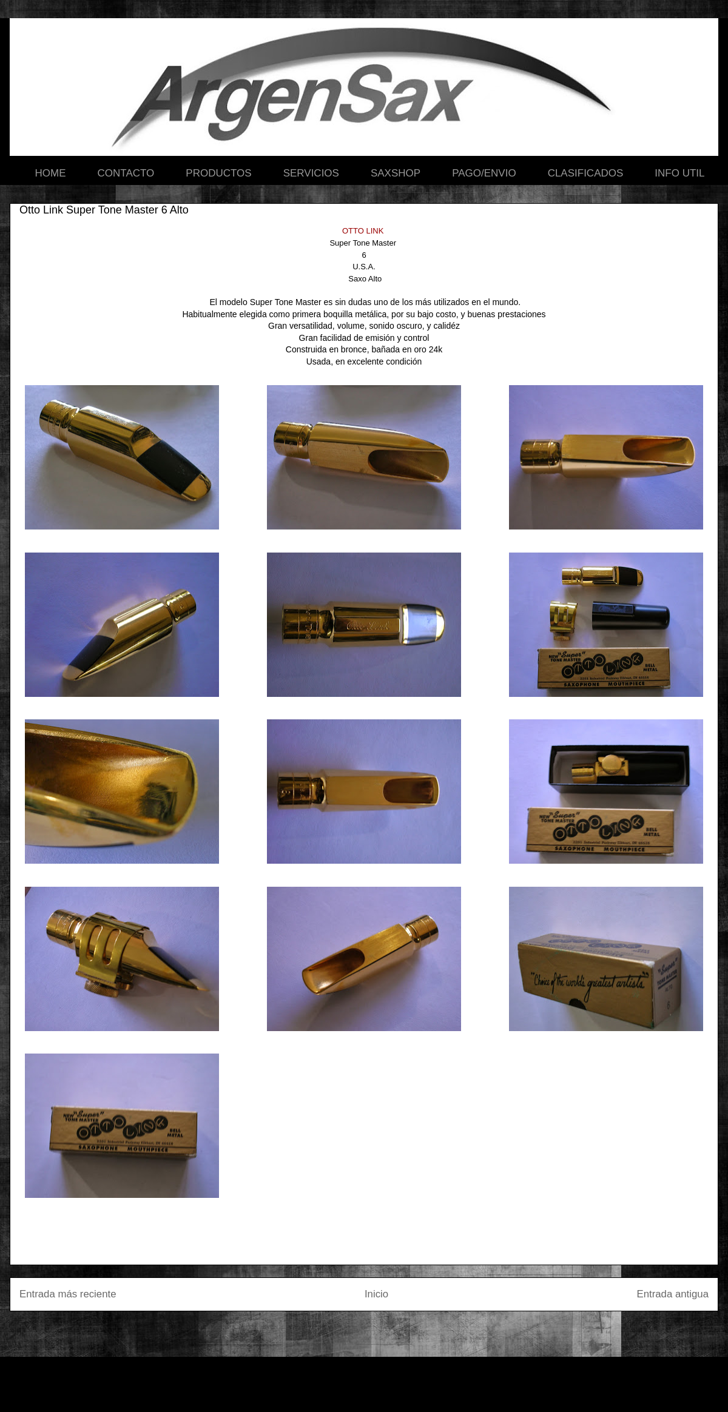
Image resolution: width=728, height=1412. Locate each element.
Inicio (376, 1294)
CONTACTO (126, 173)
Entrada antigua (673, 1294)
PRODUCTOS (218, 173)
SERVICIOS (311, 173)
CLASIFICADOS (586, 173)
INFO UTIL (679, 173)
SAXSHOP (395, 173)
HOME (50, 173)
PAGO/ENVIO (484, 173)
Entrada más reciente (67, 1294)
